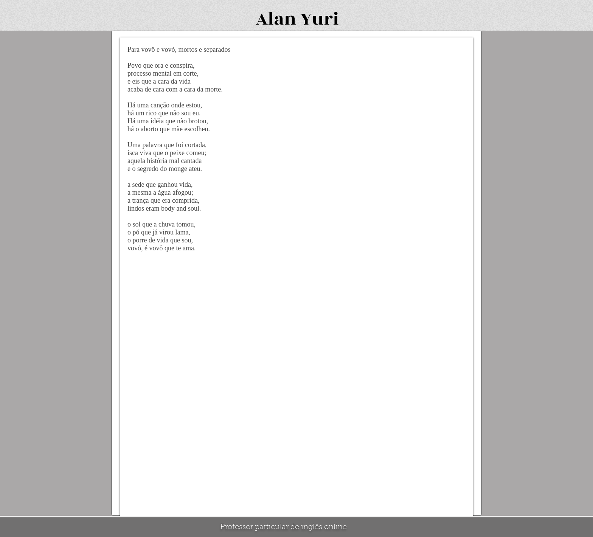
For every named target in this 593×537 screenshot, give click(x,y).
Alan (276, 19)
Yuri (319, 19)
